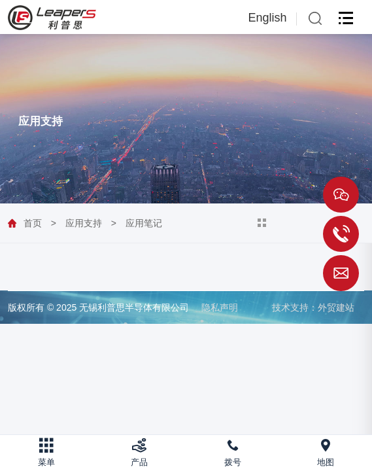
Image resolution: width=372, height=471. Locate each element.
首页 (33, 223)
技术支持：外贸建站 (313, 307)
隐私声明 (219, 307)
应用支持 (83, 223)
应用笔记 (144, 223)
